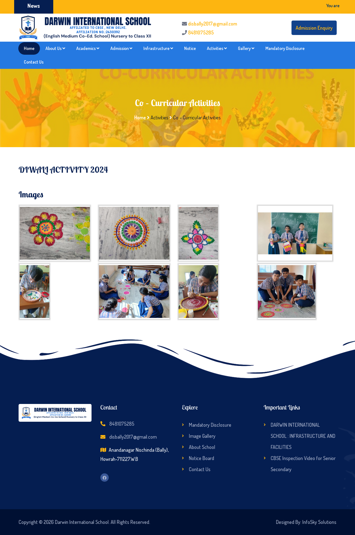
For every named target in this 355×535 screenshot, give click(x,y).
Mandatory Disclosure (285, 48)
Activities (217, 48)
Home (29, 48)
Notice (190, 48)
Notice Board (201, 458)
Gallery (246, 48)
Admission (121, 48)
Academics (87, 48)
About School (202, 447)
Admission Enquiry (314, 28)
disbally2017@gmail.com (212, 24)
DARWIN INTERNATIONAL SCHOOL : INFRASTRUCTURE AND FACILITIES (303, 436)
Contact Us (34, 62)
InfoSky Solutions (319, 522)
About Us (55, 48)
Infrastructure (158, 48)
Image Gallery (202, 436)
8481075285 (201, 32)
